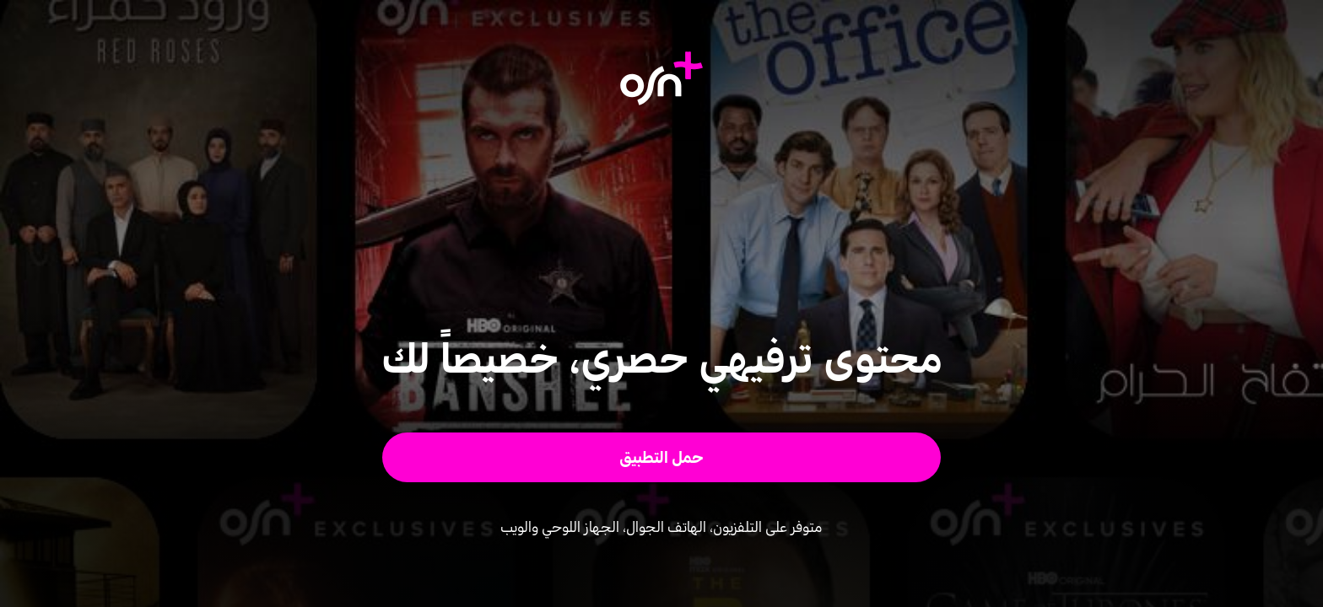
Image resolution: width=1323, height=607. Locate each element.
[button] (662, 457)
